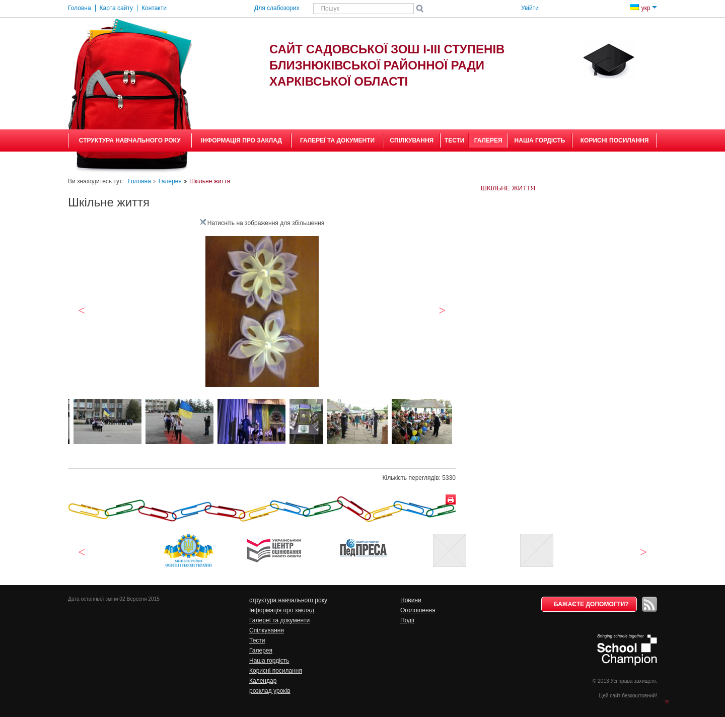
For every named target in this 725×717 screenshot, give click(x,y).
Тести (455, 140)
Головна (139, 181)
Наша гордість (540, 140)
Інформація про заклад (241, 140)
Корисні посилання (615, 140)
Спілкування (411, 140)
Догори (670, 701)
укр (643, 8)
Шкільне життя (508, 188)
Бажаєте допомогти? (591, 604)
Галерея (488, 140)
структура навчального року (130, 140)
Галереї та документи (337, 140)
